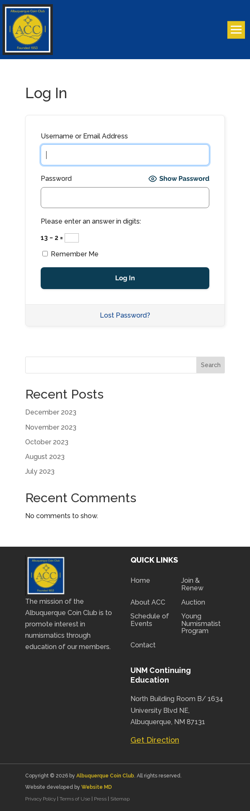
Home (140, 580)
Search (211, 365)
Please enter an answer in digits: (91, 221)
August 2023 (45, 457)
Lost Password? (125, 315)
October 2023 (46, 442)
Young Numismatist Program (201, 624)
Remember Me (70, 254)
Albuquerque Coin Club (105, 776)
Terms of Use (75, 799)
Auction (193, 602)
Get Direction (154, 739)
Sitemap (120, 799)
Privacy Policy (41, 799)
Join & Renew (192, 584)
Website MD (96, 787)
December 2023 (50, 412)
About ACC (147, 602)
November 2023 (50, 427)
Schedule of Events (149, 620)
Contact (143, 645)
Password (56, 179)
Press (101, 799)
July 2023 (40, 471)
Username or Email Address (84, 136)
